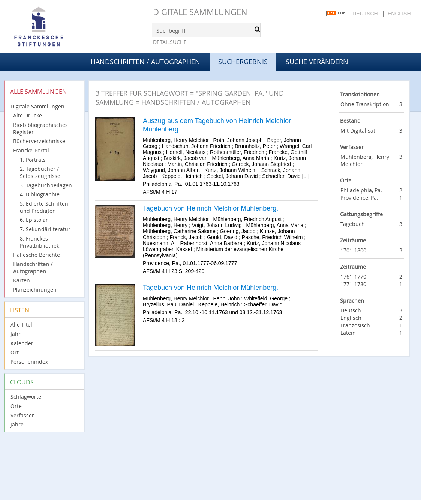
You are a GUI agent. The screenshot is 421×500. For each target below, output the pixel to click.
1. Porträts (33, 159)
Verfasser (22, 415)
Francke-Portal (31, 150)
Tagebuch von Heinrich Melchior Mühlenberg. (210, 208)
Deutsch (365, 14)
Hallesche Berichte (36, 254)
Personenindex (29, 361)
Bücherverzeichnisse (39, 141)
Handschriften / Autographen (145, 61)
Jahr (15, 333)
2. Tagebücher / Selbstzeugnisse (40, 172)
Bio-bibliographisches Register (40, 128)
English (399, 14)
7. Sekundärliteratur (45, 229)
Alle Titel (21, 324)
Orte (16, 406)
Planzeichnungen (35, 289)
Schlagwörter (26, 396)
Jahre (17, 424)
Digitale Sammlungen (200, 11)
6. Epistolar (34, 219)
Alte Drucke (27, 115)
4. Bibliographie (40, 194)
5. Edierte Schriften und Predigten (44, 207)
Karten (21, 280)
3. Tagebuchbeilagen (46, 185)
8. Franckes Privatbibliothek (39, 242)
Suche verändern (317, 61)
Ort (14, 352)
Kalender (21, 343)
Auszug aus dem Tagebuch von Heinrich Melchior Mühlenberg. (217, 125)
